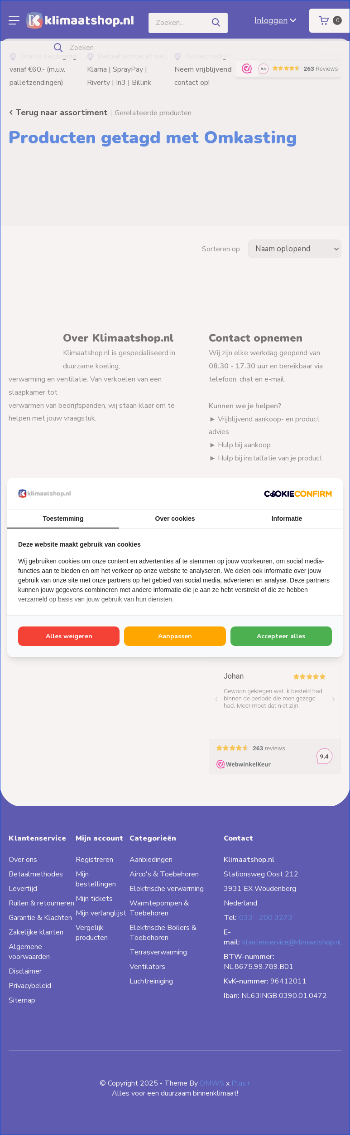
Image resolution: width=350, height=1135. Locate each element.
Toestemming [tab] (63, 518)
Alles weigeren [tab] (69, 636)
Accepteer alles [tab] (281, 636)
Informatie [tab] (287, 518)
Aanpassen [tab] (175, 636)
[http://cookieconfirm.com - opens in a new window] (298, 493)
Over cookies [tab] (175, 518)
